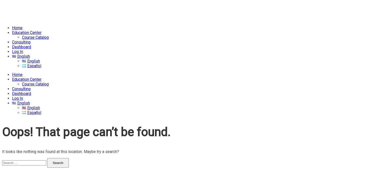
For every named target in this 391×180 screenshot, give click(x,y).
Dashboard (21, 46)
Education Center (27, 32)
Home (17, 28)
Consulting (21, 42)
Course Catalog (35, 37)
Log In (17, 51)
